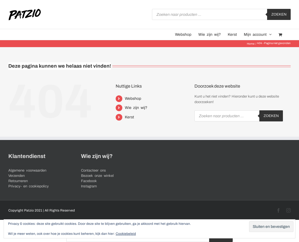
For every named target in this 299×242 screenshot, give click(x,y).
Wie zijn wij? (136, 108)
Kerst (129, 117)
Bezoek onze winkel (97, 176)
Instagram (89, 186)
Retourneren (18, 181)
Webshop (133, 98)
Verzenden (16, 176)
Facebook (89, 181)
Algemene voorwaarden (27, 170)
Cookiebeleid (126, 234)
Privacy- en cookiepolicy (28, 186)
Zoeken (279, 14)
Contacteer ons (93, 170)
